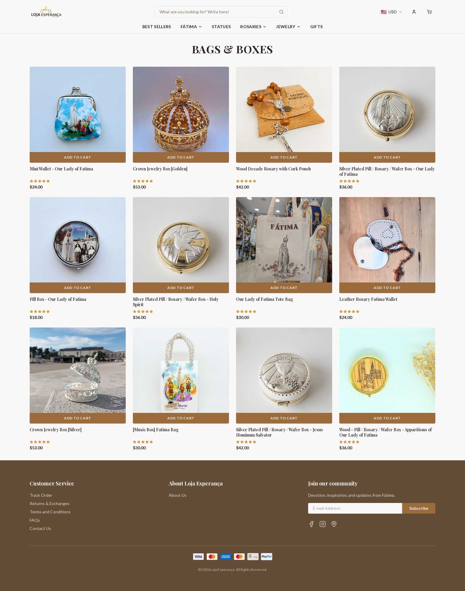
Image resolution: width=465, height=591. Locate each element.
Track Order (41, 495)
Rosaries (253, 26)
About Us (178, 495)
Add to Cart (77, 157)
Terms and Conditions (50, 511)
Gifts (316, 26)
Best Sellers (156, 26)
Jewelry (288, 26)
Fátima (191, 26)
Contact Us (40, 528)
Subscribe (418, 508)
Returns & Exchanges (50, 503)
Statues (221, 26)
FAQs (35, 520)
